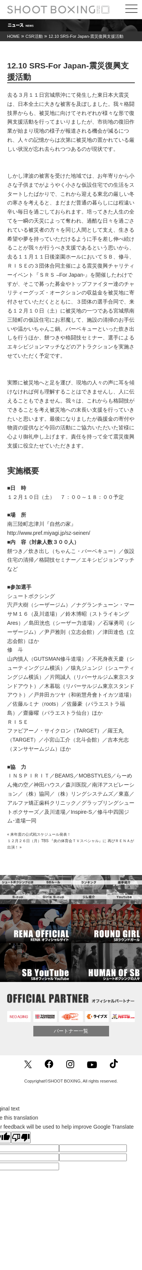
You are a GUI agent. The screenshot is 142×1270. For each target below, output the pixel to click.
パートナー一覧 (71, 1031)
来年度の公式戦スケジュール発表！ (40, 834)
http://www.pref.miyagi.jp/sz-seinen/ (48, 533)
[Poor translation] (21, 1137)
